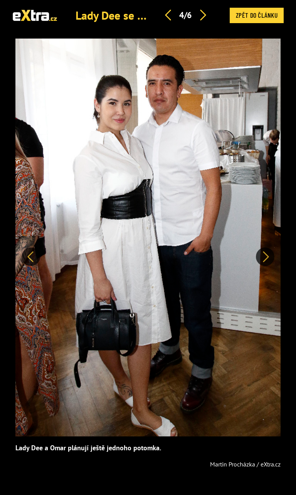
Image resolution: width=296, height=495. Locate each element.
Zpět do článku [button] (257, 15)
